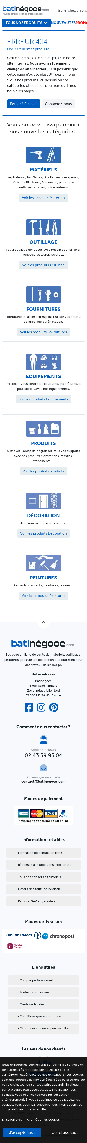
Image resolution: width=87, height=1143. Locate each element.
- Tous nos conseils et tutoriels (38, 877)
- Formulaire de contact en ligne (39, 853)
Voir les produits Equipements (43, 399)
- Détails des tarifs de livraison (38, 889)
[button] (43, 1120)
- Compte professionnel (35, 980)
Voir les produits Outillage (43, 265)
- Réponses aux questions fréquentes (43, 865)
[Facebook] (31, 708)
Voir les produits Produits (43, 471)
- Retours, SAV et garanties (35, 901)
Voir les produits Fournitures (43, 332)
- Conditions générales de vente (41, 1016)
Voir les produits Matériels (43, 198)
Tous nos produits (27, 22)
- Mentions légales (31, 1004)
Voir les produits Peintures (43, 595)
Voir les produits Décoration (43, 533)
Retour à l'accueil (23, 104)
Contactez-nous (58, 104)
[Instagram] (43, 708)
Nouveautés (63, 23)
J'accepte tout (22, 1132)
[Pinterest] (55, 708)
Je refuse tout (65, 1132)
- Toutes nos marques (33, 992)
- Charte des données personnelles (43, 1028)
